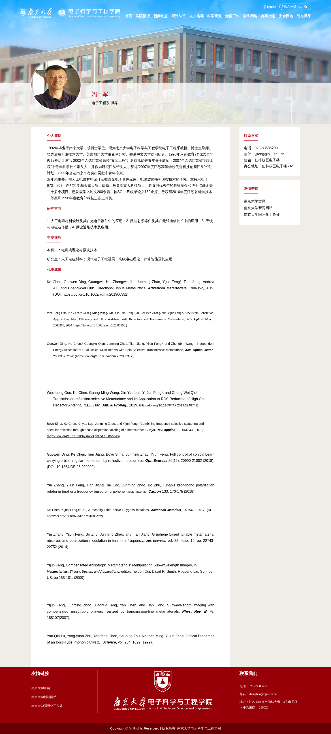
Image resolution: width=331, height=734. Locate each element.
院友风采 (304, 16)
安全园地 (288, 16)
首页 (128, 16)
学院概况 (145, 16)
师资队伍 (180, 16)
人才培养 (198, 16)
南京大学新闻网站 (258, 208)
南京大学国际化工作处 (262, 215)
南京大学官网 (254, 201)
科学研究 (216, 16)
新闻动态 (162, 16)
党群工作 (234, 16)
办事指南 (270, 16)
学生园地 (252, 16)
